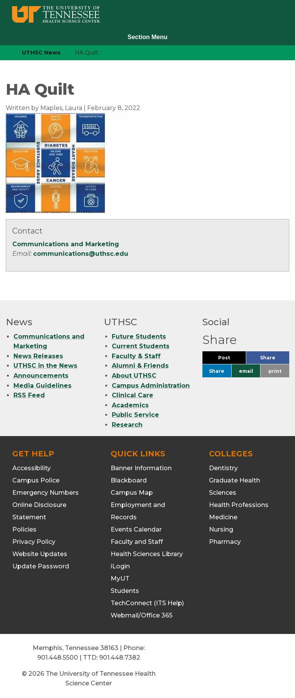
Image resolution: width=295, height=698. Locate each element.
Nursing (221, 529)
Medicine (223, 517)
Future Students (139, 336)
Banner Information (141, 468)
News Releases (38, 356)
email (246, 371)
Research (127, 424)
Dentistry (223, 468)
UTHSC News (41, 52)
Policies (24, 529)
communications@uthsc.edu (80, 253)
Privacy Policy (33, 541)
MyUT (120, 578)
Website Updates (39, 554)
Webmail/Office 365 (141, 615)
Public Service (135, 414)
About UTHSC (134, 375)
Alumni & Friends (140, 365)
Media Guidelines (42, 385)
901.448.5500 (57, 657)
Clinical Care (132, 395)
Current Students (140, 346)
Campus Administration (151, 385)
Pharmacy (225, 541)
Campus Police (36, 480)
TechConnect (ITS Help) (147, 603)
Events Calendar (136, 529)
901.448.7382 (119, 657)
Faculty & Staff (136, 356)
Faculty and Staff (137, 541)
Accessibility (31, 468)
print (275, 371)
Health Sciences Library (147, 554)
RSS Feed (29, 395)
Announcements (40, 375)
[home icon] (4, 52)
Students (125, 590)
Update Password (40, 566)
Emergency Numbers (45, 492)
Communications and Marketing (65, 244)
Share (274, 359)
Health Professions (238, 505)
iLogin (120, 566)
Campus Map (132, 492)
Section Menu (147, 37)
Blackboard (129, 480)
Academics (130, 405)
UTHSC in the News (45, 365)
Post (232, 359)
